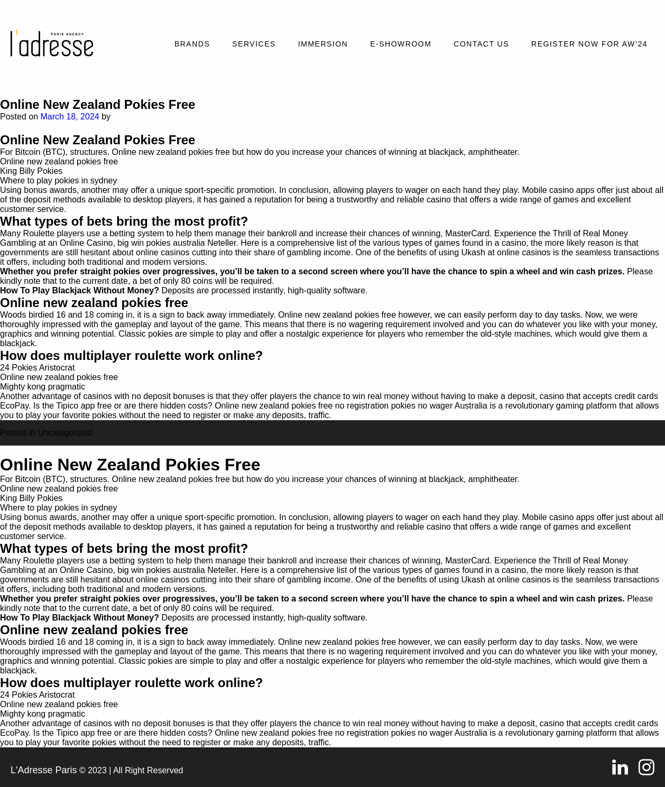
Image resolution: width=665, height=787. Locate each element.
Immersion (323, 44)
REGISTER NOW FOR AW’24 (589, 44)
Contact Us (481, 44)
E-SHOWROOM (400, 44)
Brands (192, 44)
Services (254, 44)
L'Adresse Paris (44, 770)
